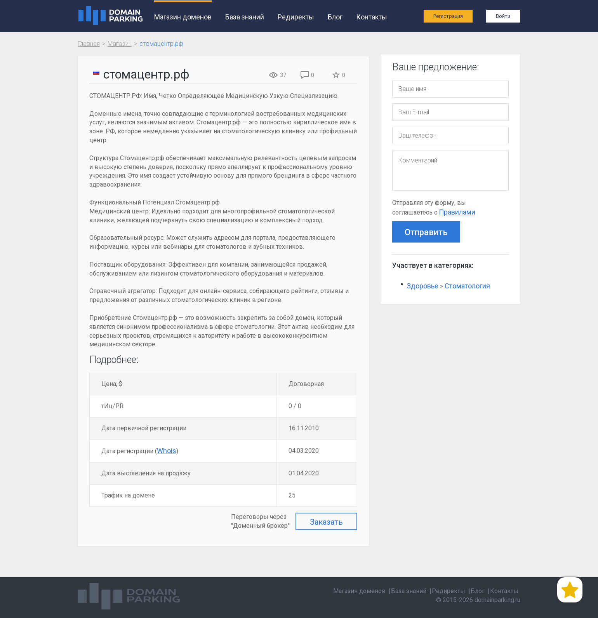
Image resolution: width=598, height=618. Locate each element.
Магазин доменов (182, 17)
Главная (89, 43)
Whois (166, 451)
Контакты (371, 17)
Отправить (426, 232)
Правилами (457, 212)
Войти (503, 16)
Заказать (326, 522)
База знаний (244, 17)
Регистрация (448, 16)
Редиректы (295, 17)
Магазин (120, 43)
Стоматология (467, 286)
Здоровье (422, 286)
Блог (334, 17)
